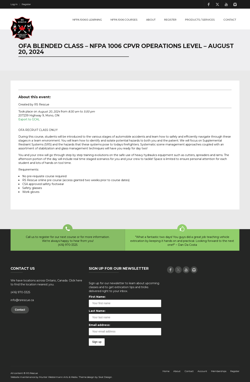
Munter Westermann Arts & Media (58, 377)
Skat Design (105, 377)
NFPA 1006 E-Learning (87, 19)
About (151, 19)
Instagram (235, 4)
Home (166, 371)
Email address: (99, 325)
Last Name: (97, 311)
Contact (229, 19)
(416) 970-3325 (20, 292)
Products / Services (200, 19)
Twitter (217, 4)
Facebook (208, 4)
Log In (14, 4)
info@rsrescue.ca (22, 300)
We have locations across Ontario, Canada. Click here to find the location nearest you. (46, 282)
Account (202, 371)
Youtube (226, 4)
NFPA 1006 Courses (124, 19)
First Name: (97, 297)
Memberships (218, 371)
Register (26, 4)
